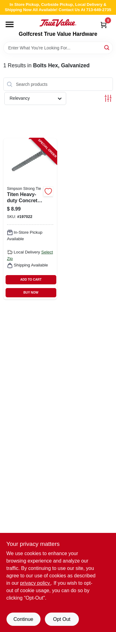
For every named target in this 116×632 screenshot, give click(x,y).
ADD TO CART (31, 279)
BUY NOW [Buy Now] (31, 292)
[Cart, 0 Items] (104, 25)
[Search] (107, 47)
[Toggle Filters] (108, 98)
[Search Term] (58, 48)
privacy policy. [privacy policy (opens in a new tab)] (35, 583)
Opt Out (61, 619)
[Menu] (10, 24)
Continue (23, 619)
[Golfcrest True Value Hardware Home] (57, 23)
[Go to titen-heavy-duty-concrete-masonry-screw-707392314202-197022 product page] (30, 218)
